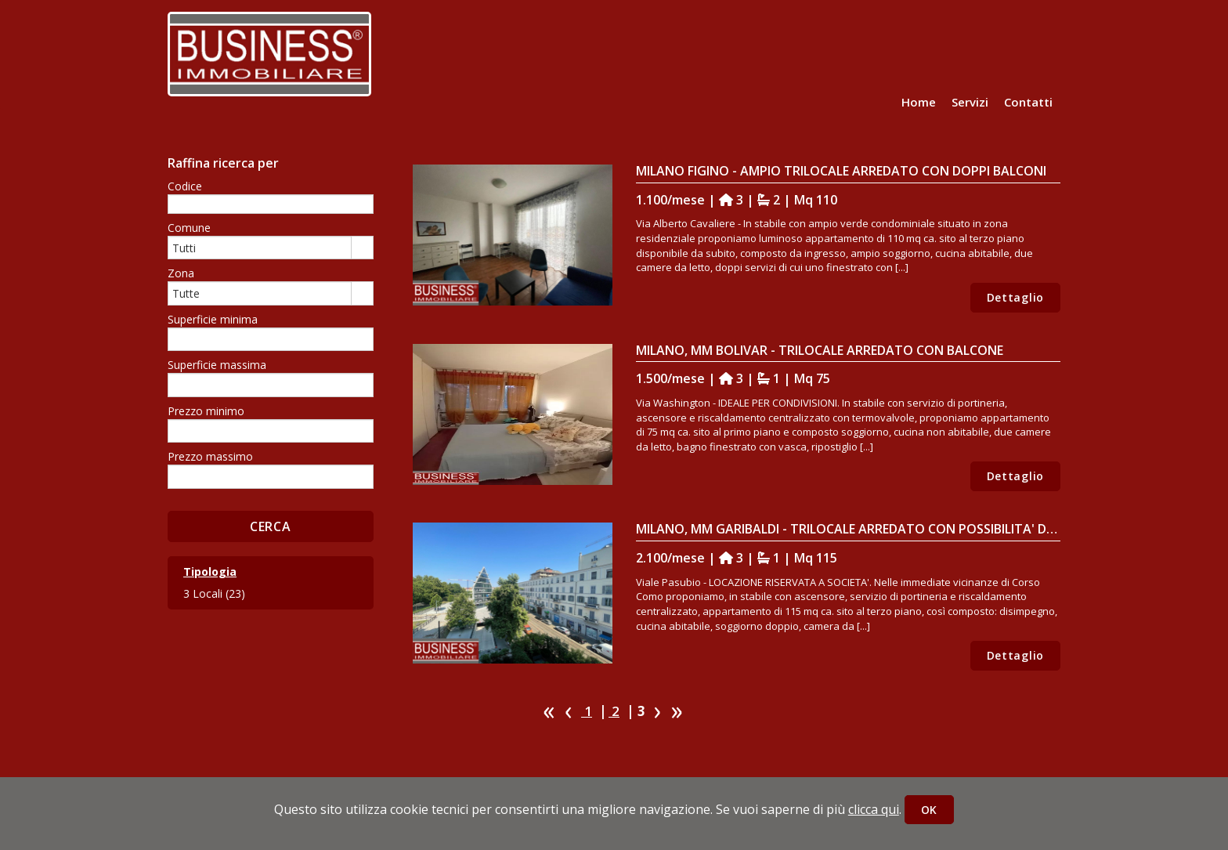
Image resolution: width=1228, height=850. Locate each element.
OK (929, 809)
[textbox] (270, 204)
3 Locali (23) (214, 593)
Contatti (1028, 102)
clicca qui (873, 809)
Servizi (970, 102)
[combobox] (260, 248)
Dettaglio (1015, 297)
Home (918, 102)
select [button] (362, 248)
